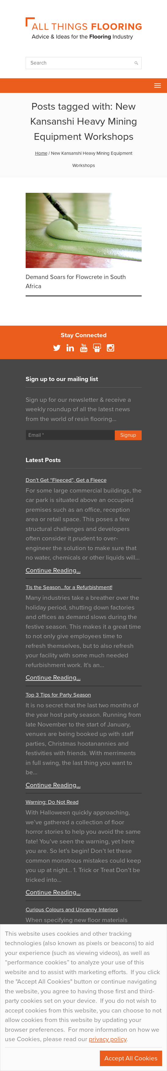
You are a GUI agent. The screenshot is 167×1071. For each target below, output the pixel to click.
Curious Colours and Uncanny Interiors (72, 909)
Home (41, 153)
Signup (128, 435)
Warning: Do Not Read (52, 802)
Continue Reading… (53, 570)
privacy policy (107, 1039)
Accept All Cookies (131, 1058)
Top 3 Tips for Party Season (58, 694)
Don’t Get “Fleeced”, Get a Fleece (66, 480)
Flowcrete (8, 85)
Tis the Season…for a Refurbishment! (69, 587)
